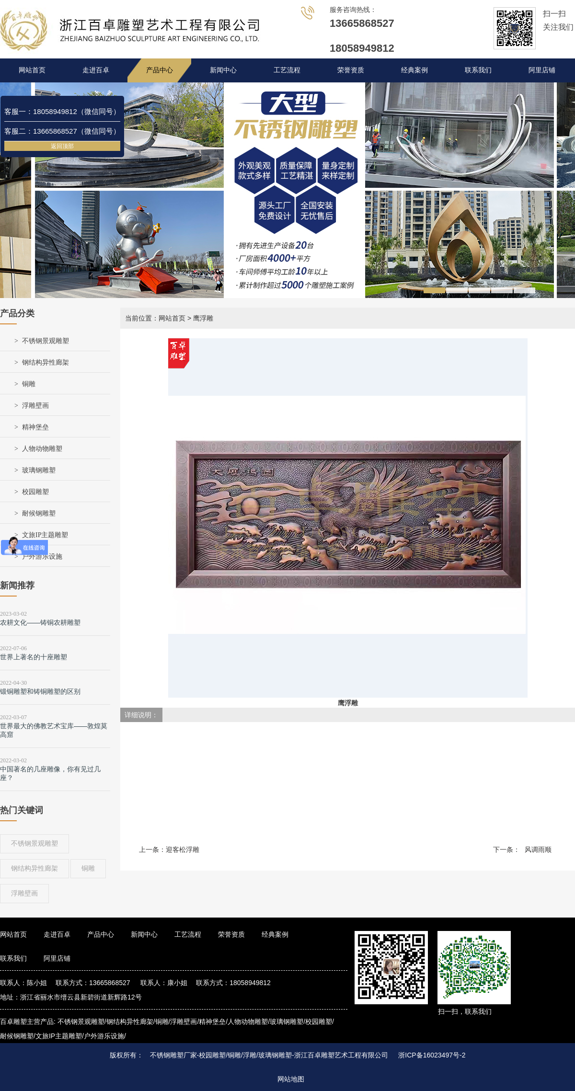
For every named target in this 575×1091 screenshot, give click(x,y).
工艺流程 (287, 70)
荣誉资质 (350, 70)
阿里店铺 (542, 70)
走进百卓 (95, 70)
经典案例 (414, 70)
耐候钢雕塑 (39, 513)
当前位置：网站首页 (155, 318)
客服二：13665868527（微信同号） (62, 131)
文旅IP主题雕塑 (45, 535)
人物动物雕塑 (42, 448)
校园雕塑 (35, 491)
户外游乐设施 (42, 556)
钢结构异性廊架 (45, 362)
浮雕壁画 (35, 405)
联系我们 (478, 70)
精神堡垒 (35, 427)
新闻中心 (223, 70)
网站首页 (32, 70)
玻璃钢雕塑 (39, 470)
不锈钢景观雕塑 (45, 341)
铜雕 (28, 384)
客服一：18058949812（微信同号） (62, 111)
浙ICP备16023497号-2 (431, 1055)
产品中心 (159, 70)
